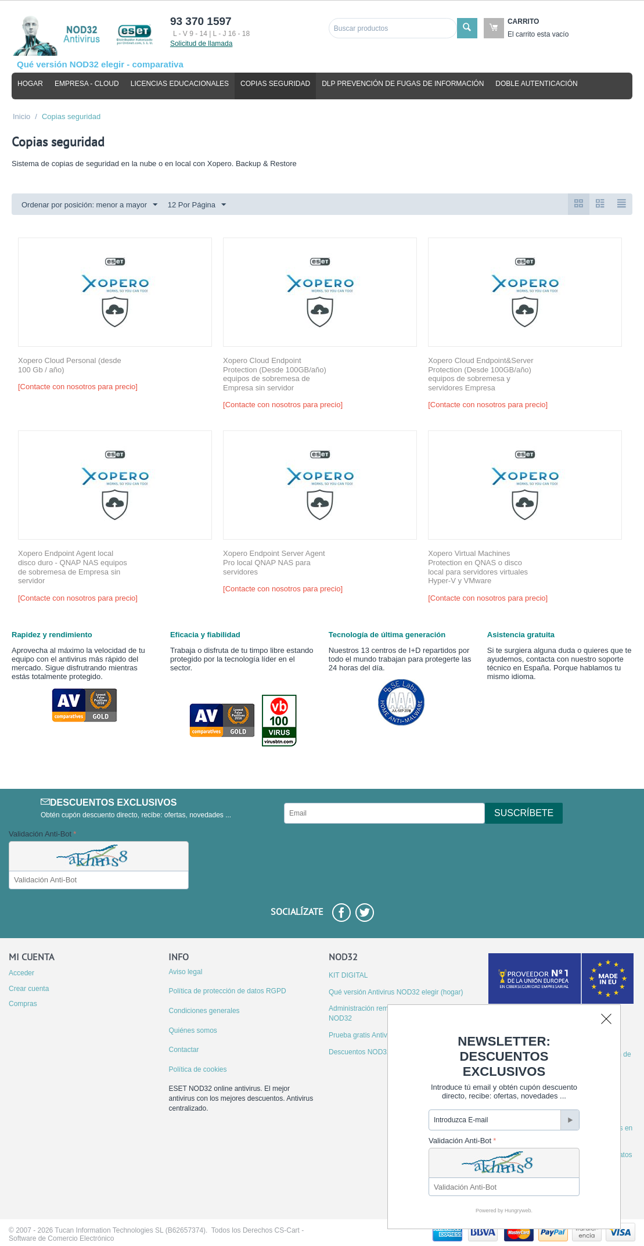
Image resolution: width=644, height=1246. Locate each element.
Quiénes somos (192, 1030)
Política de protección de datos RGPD (227, 991)
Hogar (30, 84)
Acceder (21, 973)
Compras (23, 1004)
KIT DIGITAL (348, 975)
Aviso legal (185, 972)
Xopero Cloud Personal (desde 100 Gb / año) (69, 365)
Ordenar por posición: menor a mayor (89, 205)
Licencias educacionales (180, 84)
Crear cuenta (29, 989)
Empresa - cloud (87, 84)
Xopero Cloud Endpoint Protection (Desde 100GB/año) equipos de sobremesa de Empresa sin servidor (274, 374)
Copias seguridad (275, 84)
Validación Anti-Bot (40, 834)
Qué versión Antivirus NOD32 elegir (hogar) (396, 992)
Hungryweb (518, 1210)
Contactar (183, 1050)
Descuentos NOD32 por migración (382, 1052)
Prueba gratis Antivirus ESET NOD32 (386, 1035)
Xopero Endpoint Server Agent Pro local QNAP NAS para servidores (274, 562)
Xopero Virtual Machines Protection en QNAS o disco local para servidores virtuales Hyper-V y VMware (478, 567)
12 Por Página (197, 205)
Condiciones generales (203, 1011)
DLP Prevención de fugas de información (403, 84)
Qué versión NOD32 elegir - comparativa (100, 64)
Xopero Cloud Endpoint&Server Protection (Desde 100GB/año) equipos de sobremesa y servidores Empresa (480, 374)
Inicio (21, 116)
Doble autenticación (536, 84)
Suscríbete (523, 813)
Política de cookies (197, 1069)
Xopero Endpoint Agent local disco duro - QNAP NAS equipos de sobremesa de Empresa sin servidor (72, 567)
